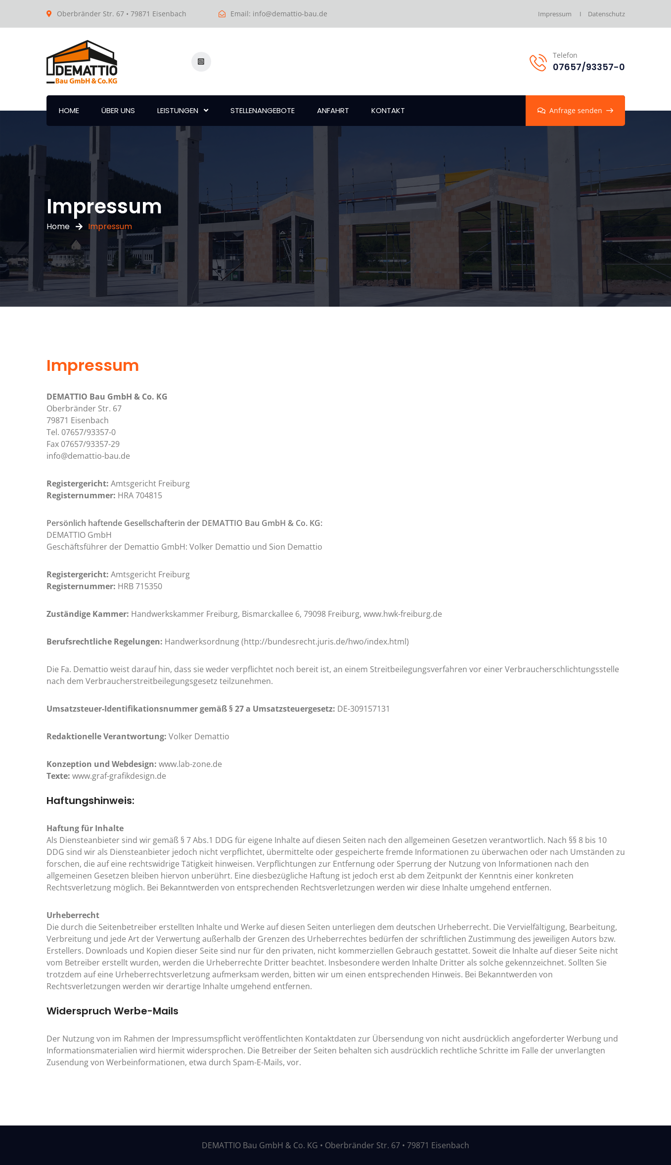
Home (69, 110)
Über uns (118, 110)
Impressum (555, 13)
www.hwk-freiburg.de (402, 613)
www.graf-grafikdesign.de (106, 775)
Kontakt (388, 110)
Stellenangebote (262, 110)
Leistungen (177, 110)
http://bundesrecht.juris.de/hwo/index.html (325, 641)
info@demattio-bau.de (290, 13)
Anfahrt (333, 110)
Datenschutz (606, 13)
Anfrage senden (575, 110)
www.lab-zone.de (134, 764)
